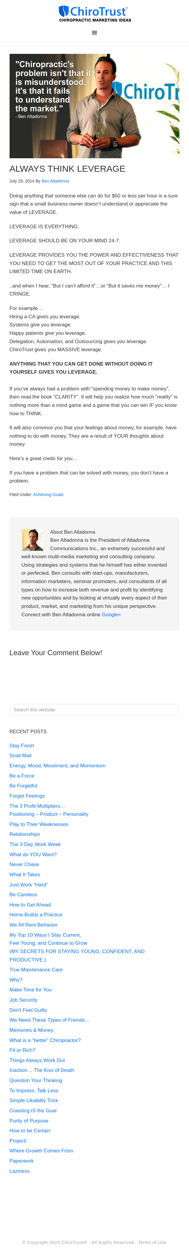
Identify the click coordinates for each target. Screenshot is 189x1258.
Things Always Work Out (37, 1060)
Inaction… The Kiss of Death (42, 1070)
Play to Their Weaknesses (39, 824)
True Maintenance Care (36, 970)
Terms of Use (152, 1242)
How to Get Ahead (30, 905)
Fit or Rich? (23, 1050)
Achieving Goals (48, 494)
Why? (16, 980)
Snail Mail (21, 755)
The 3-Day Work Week (35, 844)
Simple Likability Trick (35, 1100)
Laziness (20, 1171)
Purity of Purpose (29, 1121)
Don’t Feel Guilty (28, 1010)
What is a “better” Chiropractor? (45, 1040)
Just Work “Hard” (29, 885)
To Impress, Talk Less (34, 1090)
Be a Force (22, 776)
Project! (18, 1141)
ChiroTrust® (74, 1242)
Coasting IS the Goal (33, 1111)
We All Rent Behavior (34, 925)
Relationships (25, 834)
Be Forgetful (23, 786)
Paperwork (22, 1161)
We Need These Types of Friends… (50, 1020)
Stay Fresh (22, 746)
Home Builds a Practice (36, 915)
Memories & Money (31, 1030)
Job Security (24, 1000)
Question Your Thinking (36, 1080)
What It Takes (25, 874)
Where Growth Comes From (41, 1151)
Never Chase (24, 864)
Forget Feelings (27, 796)
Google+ (111, 614)
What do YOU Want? (33, 854)
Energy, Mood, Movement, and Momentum (58, 766)
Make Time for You (31, 990)
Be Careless (23, 895)
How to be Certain (30, 1131)
